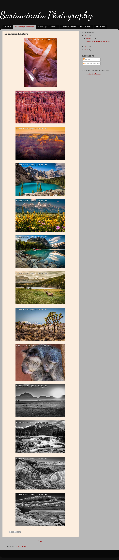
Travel (54, 27)
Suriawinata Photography (46, 15)
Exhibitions (85, 27)
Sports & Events (69, 27)
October (90, 38)
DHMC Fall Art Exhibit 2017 (98, 41)
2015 (86, 46)
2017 (86, 35)
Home (8, 27)
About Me (100, 27)
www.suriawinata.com (91, 74)
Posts (86, 59)
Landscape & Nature (24, 27)
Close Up (42, 27)
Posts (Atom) (21, 546)
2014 (86, 50)
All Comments (90, 63)
